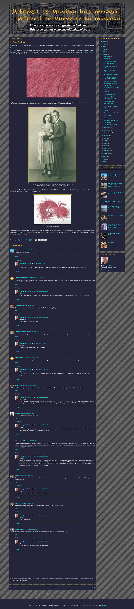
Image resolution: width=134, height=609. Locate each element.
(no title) (103, 171)
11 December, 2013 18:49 (41, 317)
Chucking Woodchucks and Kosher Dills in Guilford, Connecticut (115, 185)
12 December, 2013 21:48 (41, 541)
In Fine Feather (108, 103)
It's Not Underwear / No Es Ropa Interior (115, 234)
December (107, 56)
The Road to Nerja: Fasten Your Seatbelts (114, 207)
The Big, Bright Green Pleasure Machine (110, 77)
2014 (104, 51)
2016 (104, 46)
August (106, 135)
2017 (104, 44)
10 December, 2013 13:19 (25, 250)
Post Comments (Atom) (56, 594)
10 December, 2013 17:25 (29, 305)
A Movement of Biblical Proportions (110, 84)
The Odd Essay (19, 331)
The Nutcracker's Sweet (111, 113)
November (107, 128)
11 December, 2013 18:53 (41, 397)
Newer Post (14, 588)
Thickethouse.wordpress (22, 277)
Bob (16, 250)
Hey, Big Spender (109, 63)
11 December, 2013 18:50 (41, 369)
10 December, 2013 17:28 (31, 331)
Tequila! (106, 110)
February (107, 150)
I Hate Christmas (109, 92)
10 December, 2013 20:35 (29, 385)
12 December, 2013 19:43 (27, 503)
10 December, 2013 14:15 (37, 277)
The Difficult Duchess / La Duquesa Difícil (115, 193)
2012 (104, 156)
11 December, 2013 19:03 (41, 456)
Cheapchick (18, 305)
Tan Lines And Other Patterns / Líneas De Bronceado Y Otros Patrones (114, 226)
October (106, 130)
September (107, 133)
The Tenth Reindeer (109, 94)
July (105, 138)
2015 (104, 49)
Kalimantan (111, 242)
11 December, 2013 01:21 (29, 441)
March (106, 148)
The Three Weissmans (110, 124)
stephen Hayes (19, 357)
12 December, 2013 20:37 (31, 529)
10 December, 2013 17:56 (31, 357)
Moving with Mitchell (25, 263)
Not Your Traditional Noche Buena (109, 71)
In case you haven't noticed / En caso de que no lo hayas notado (111, 202)
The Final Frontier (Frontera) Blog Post (114, 175)
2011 (104, 159)
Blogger (104, 605)
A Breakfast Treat (109, 101)
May (105, 143)
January (106, 153)
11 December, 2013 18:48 (41, 291)
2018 (104, 41)
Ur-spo (17, 475)
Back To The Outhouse (110, 81)
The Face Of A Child (110, 61)
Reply (16, 256)
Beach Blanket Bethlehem (111, 74)
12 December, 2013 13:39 (26, 475)
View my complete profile (108, 270)
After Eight (107, 58)
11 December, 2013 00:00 (28, 413)
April (105, 145)
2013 (104, 54)
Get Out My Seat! (109, 118)
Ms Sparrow (18, 385)
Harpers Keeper (19, 529)
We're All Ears (108, 115)
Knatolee (17, 413)
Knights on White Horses (115, 215)
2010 (104, 161)
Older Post (91, 588)
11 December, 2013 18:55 (41, 425)
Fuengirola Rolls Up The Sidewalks (111, 121)
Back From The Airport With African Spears (110, 97)
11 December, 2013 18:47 (41, 263)
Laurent (17, 503)
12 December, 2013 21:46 (41, 489)
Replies (19, 260)
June (105, 140)
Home (53, 588)
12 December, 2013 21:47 (41, 515)
